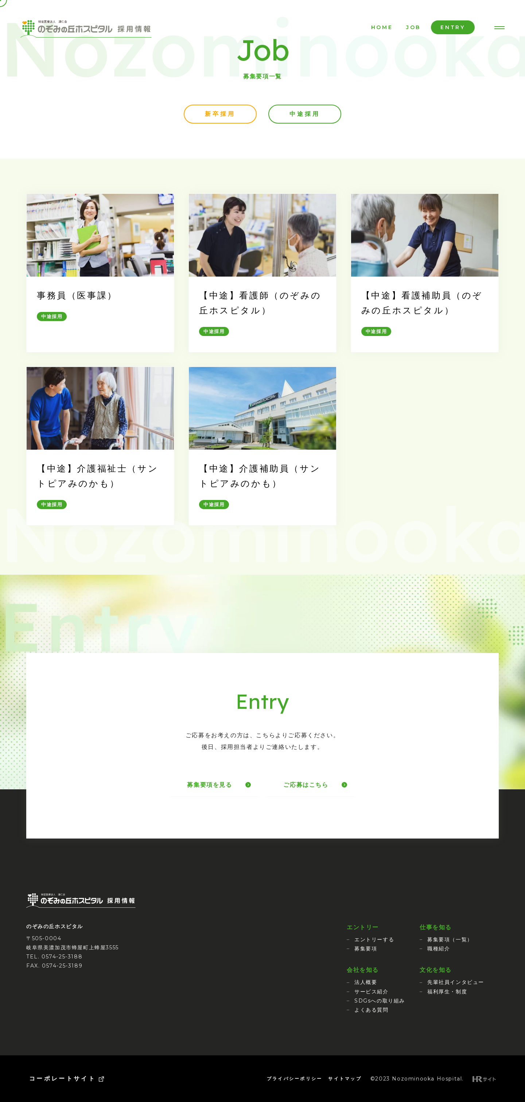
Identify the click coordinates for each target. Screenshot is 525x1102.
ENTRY (452, 27)
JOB (413, 27)
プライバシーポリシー (294, 1078)
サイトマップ (344, 1078)
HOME (382, 27)
